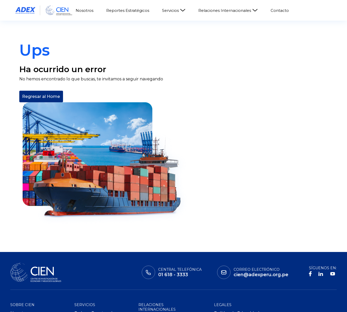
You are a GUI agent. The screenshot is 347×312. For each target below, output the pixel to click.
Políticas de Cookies (235, 273)
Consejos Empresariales (163, 264)
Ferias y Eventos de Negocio (94, 254)
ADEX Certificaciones (96, 265)
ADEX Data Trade (92, 281)
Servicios (173, 10)
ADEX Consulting (92, 273)
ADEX (110, 304)
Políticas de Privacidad (238, 265)
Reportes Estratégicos (127, 10)
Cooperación (151, 256)
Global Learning (75, 304)
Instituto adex (28, 304)
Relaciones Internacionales (228, 10)
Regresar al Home (41, 133)
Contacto (280, 10)
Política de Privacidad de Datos (236, 254)
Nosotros (84, 10)
